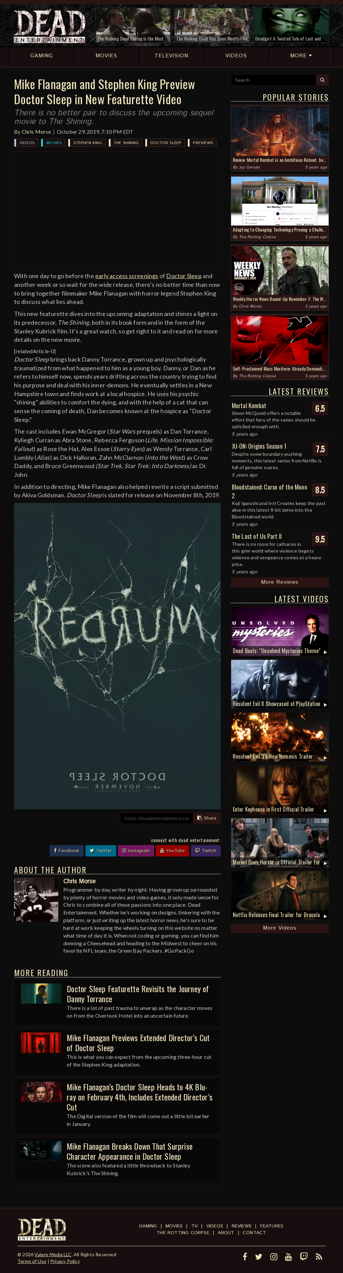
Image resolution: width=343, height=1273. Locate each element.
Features (272, 1226)
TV (194, 1226)
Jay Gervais (249, 167)
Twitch (205, 850)
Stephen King (87, 143)
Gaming (148, 1226)
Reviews (242, 1226)
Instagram (136, 850)
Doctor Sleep (165, 143)
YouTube (172, 850)
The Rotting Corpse (257, 237)
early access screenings (126, 275)
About (226, 1232)
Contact (254, 1232)
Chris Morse (36, 131)
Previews (203, 143)
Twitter (101, 850)
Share (206, 818)
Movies (54, 143)
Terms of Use (31, 1261)
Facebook (66, 850)
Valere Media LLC (53, 1254)
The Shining (126, 143)
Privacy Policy (65, 1261)
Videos (27, 143)
